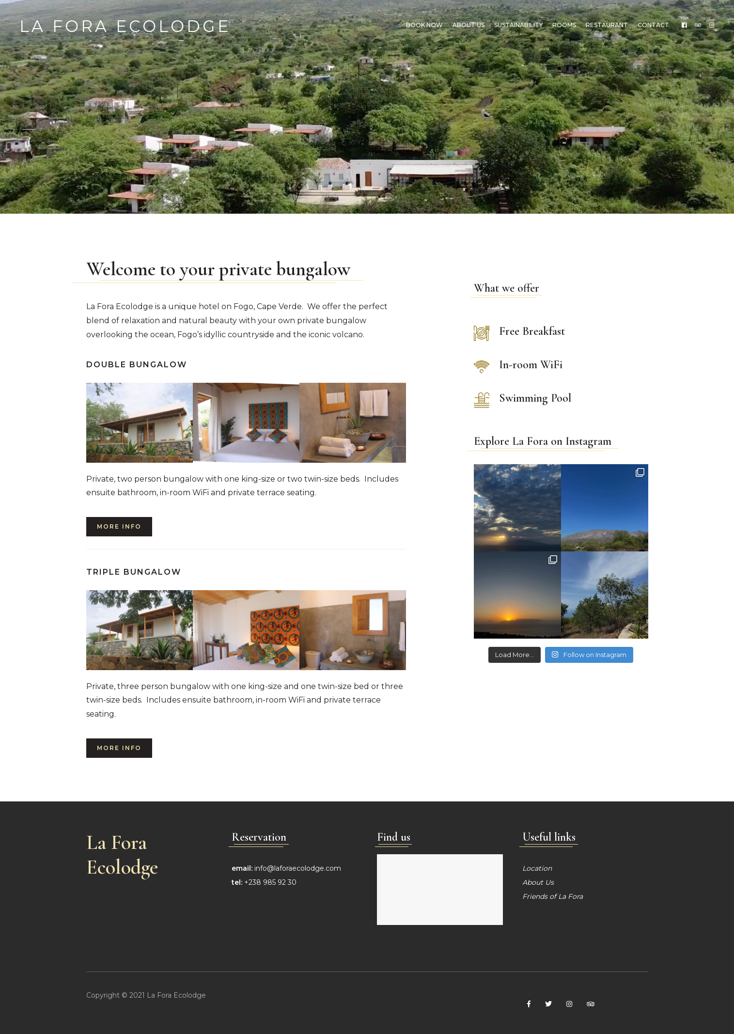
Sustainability (518, 25)
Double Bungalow (136, 364)
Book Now (424, 25)
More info (119, 526)
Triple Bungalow (133, 572)
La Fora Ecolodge (125, 25)
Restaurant (607, 25)
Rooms (564, 25)
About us (468, 25)
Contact (653, 25)
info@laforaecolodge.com (297, 868)
